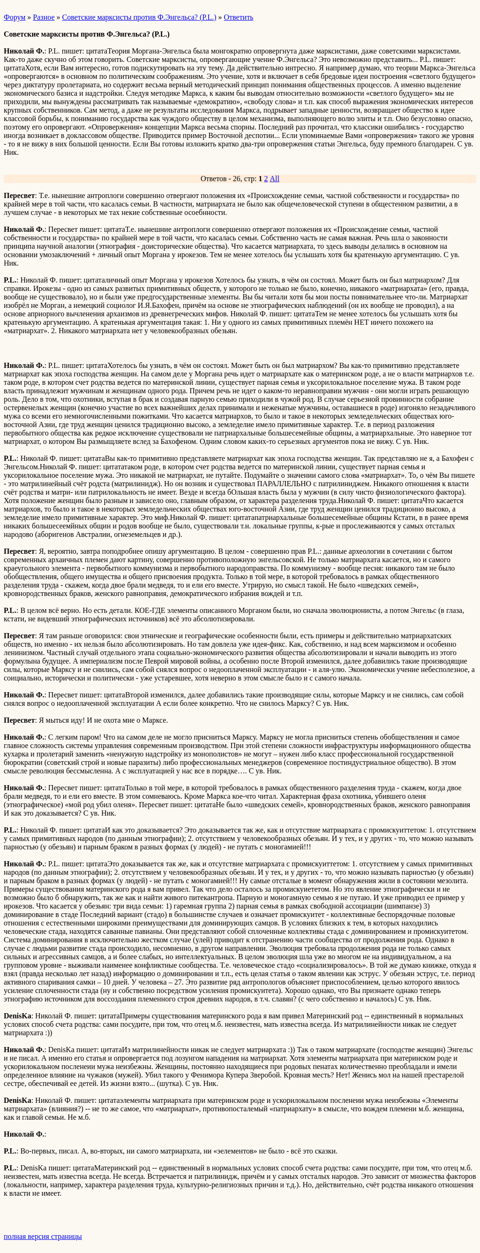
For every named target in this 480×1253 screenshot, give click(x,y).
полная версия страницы (43, 1236)
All (274, 179)
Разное (43, 17)
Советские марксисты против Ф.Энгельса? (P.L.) (139, 17)
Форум (14, 17)
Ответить (239, 17)
